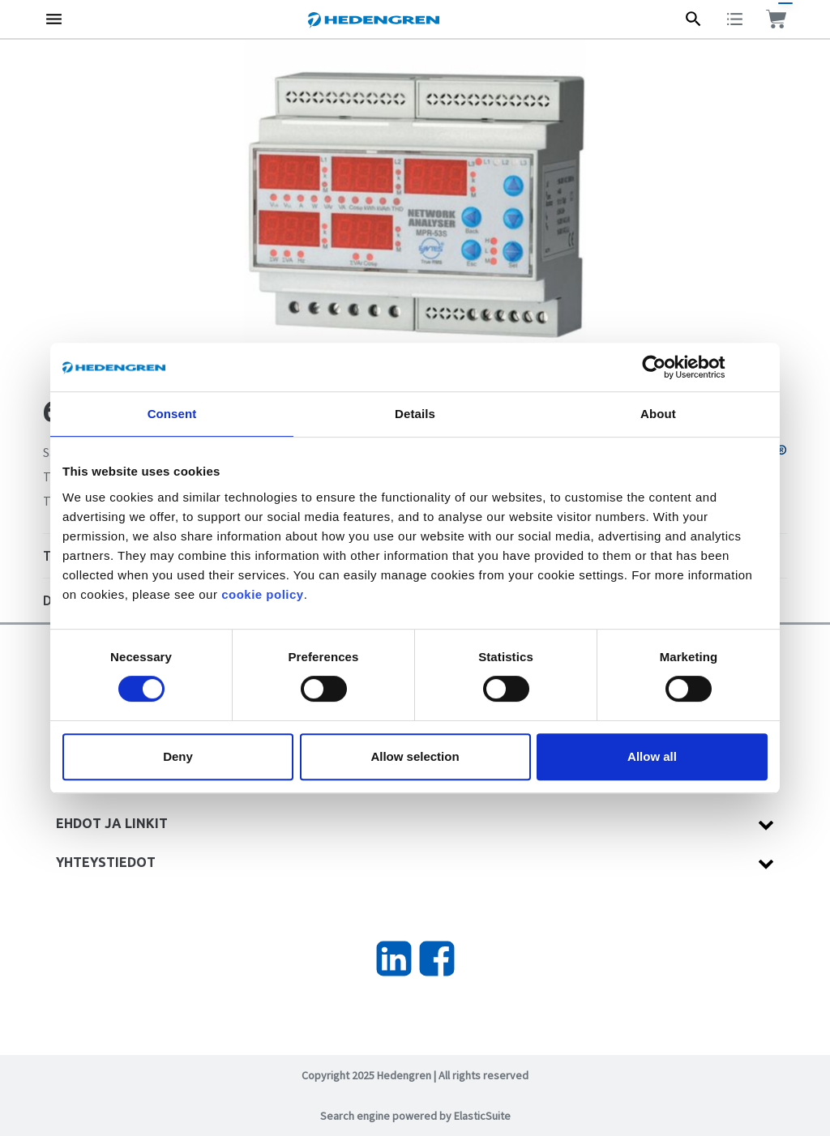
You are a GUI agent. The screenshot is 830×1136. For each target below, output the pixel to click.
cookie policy (262, 594)
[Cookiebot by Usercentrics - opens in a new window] (667, 367)
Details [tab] (415, 414)
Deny (178, 756)
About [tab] (658, 414)
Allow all (652, 756)
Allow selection (414, 756)
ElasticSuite (482, 1115)
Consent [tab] (172, 414)
